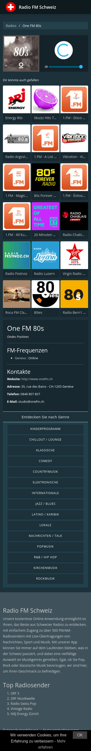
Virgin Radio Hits (76, 273)
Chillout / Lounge (45, 439)
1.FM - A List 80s (46, 156)
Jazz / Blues (45, 504)
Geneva (20, 358)
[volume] (66, 67)
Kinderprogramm (45, 429)
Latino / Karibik (45, 514)
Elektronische (45, 482)
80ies (38, 312)
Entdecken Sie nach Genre (45, 416)
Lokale (45, 525)
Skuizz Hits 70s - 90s (50, 117)
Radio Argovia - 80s (20, 156)
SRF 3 (15, 693)
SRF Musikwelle (23, 698)
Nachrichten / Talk (45, 536)
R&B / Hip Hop (45, 557)
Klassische (45, 450)
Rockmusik (45, 578)
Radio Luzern (44, 273)
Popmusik (45, 546)
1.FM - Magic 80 (17, 195)
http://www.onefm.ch (37, 379)
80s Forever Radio (48, 195)
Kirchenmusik (45, 568)
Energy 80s (14, 117)
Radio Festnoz (16, 273)
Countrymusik (45, 472)
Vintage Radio (21, 708)
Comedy (45, 461)
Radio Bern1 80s (76, 312)
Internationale (45, 493)
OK (80, 735)
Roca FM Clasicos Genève (25, 312)
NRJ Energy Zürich (25, 713)
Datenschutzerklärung (20, 730)
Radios (11, 25)
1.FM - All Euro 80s (19, 234)
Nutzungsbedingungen (61, 730)
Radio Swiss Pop (23, 703)
